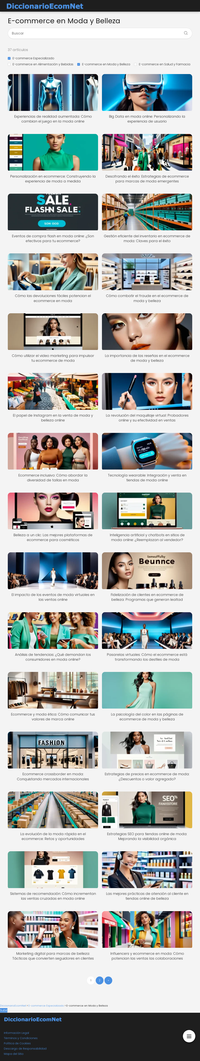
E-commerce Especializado (31, 58)
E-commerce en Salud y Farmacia (162, 64)
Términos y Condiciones (21, 1038)
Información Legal (16, 1033)
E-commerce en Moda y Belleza (103, 64)
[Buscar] (184, 32)
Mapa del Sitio (14, 1054)
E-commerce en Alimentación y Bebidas (40, 64)
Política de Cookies (17, 1043)
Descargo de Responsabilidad (25, 1049)
